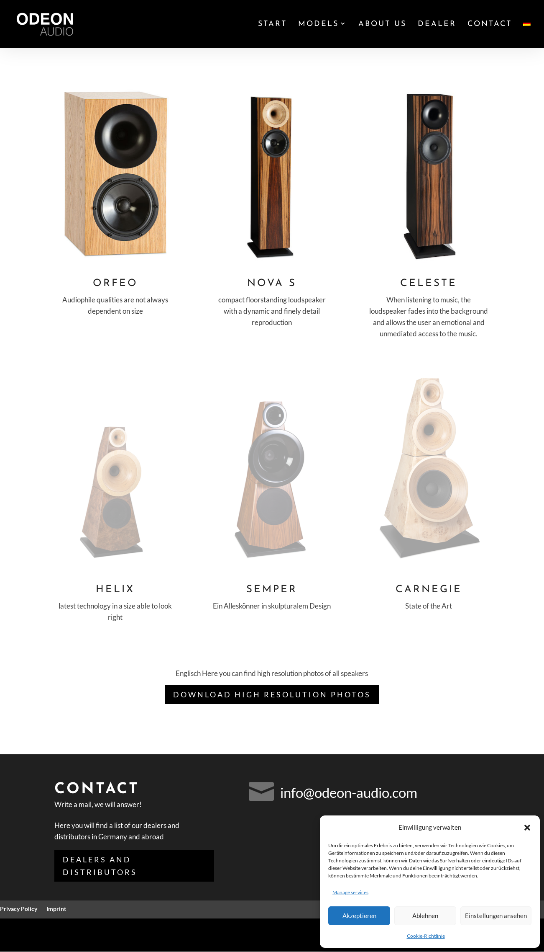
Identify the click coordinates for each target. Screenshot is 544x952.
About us (382, 24)
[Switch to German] (527, 34)
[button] (527, 827)
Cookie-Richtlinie (426, 936)
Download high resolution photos (272, 694)
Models (318, 24)
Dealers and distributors (100, 866)
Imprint (56, 909)
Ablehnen (425, 915)
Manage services (350, 892)
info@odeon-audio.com (348, 792)
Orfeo (115, 284)
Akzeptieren (359, 915)
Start (272, 24)
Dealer (437, 24)
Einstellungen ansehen (496, 915)
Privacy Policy (18, 909)
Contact (489, 24)
